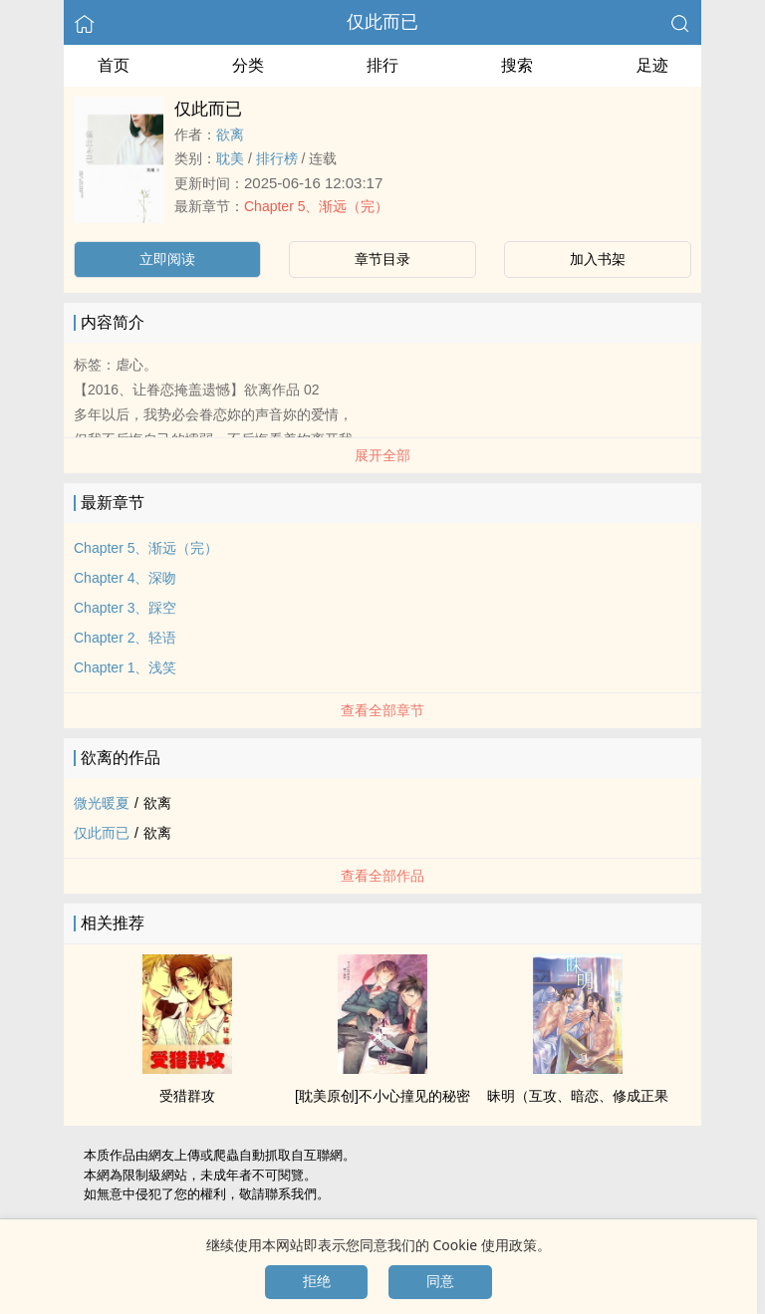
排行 (382, 65)
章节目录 (382, 259)
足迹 (652, 65)
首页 (113, 65)
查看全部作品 (382, 876)
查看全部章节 (382, 710)
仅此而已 (382, 22)
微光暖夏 (101, 803)
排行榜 (277, 158)
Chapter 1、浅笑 (125, 667)
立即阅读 (167, 259)
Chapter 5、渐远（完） (316, 206)
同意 (440, 1281)
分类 (248, 65)
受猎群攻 (187, 1096)
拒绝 (317, 1281)
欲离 (230, 134)
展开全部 (382, 455)
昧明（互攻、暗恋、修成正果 (577, 1096)
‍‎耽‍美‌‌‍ (230, 158)
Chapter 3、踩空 (125, 608)
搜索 (517, 65)
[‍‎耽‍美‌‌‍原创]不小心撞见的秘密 (382, 1096)
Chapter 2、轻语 (125, 638)
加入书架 (598, 259)
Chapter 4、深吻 (125, 578)
